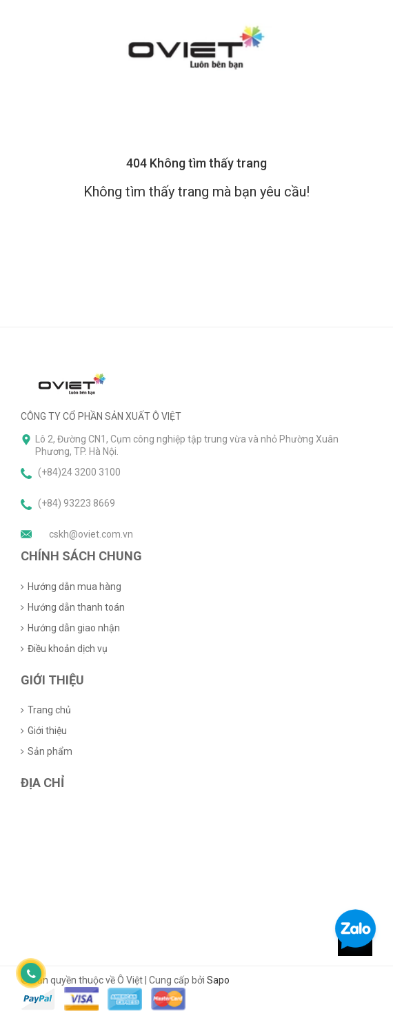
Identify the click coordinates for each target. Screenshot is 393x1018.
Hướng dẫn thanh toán (76, 607)
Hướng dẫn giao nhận (74, 627)
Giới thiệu (47, 730)
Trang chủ (49, 709)
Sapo (218, 980)
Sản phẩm (50, 751)
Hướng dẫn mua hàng (74, 586)
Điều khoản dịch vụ (68, 648)
